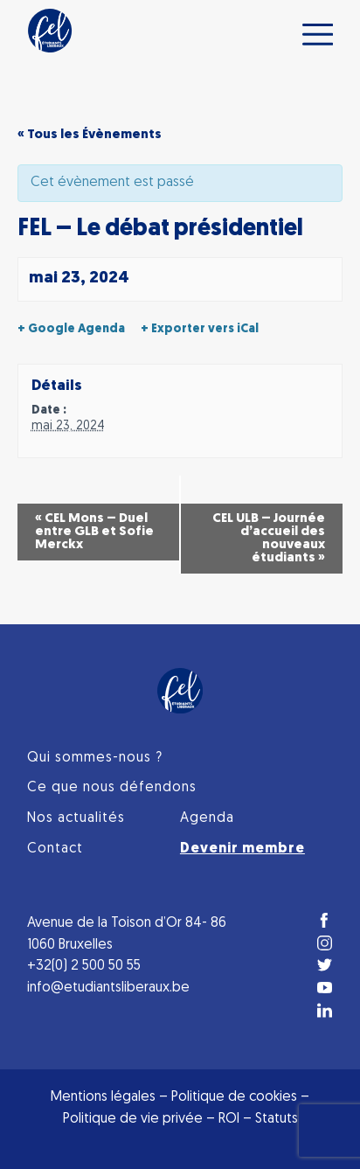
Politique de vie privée (133, 1119)
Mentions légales (103, 1097)
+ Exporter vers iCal (200, 329)
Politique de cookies (234, 1097)
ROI (230, 1119)
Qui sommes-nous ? (95, 758)
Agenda (207, 818)
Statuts (276, 1119)
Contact (55, 849)
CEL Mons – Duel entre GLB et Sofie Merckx (94, 532)
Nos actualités (76, 818)
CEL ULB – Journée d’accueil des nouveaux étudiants (268, 538)
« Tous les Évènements (89, 135)
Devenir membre (242, 849)
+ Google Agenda (71, 329)
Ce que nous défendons (112, 788)
